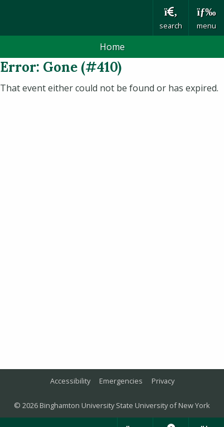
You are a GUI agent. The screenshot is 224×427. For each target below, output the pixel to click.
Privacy (163, 381)
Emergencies (121, 381)
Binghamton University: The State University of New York (76, 18)
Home (112, 47)
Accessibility (70, 381)
